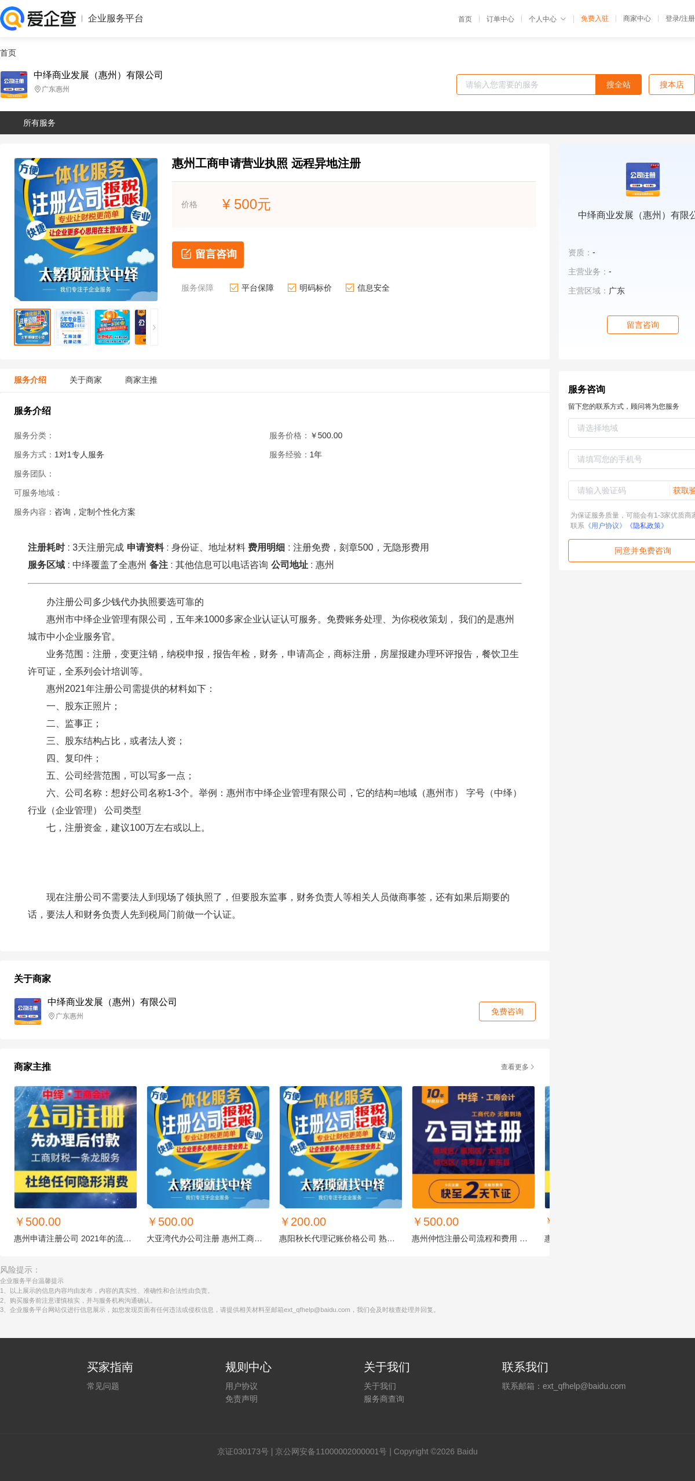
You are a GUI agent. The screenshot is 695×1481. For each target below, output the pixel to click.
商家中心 (637, 18)
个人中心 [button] (547, 19)
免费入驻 (595, 18)
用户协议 (241, 1386)
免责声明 (241, 1398)
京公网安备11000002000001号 (331, 1451)
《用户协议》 (605, 526)
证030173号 (247, 1451)
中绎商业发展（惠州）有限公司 (98, 75)
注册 (688, 18)
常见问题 (103, 1386)
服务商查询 (384, 1398)
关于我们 (380, 1386)
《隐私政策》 (647, 526)
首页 (465, 19)
